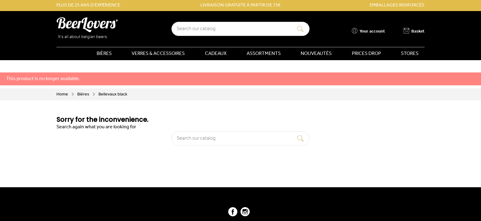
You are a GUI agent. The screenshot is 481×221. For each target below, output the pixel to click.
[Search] (240, 29)
